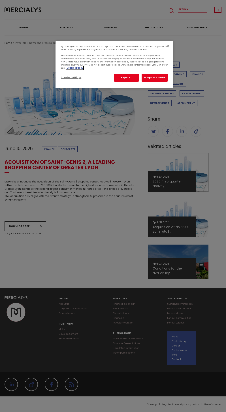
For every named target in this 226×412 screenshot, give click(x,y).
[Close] (168, 46)
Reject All (126, 77)
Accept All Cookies (155, 77)
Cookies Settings (71, 77)
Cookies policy (75, 67)
